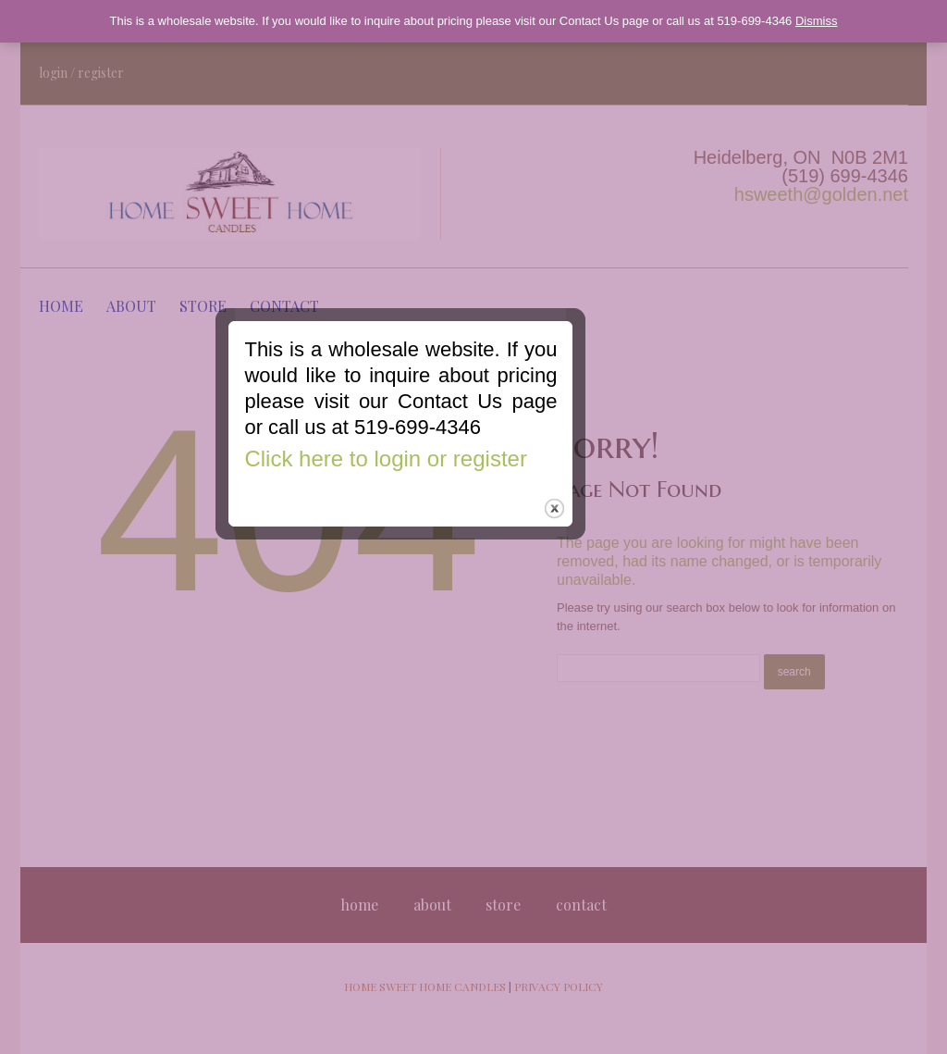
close (627, 612)
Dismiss (816, 21)
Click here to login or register (458, 562)
